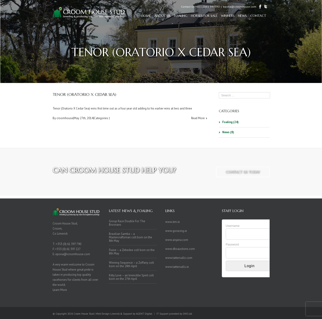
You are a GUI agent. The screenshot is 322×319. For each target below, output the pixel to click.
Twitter (261, 313)
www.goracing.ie (176, 231)
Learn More (60, 290)
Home (146, 16)
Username (233, 225)
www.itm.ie (172, 222)
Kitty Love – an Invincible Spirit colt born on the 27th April (131, 277)
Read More (198, 118)
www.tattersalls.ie (177, 267)
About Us (162, 16)
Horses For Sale (204, 16)
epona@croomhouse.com (239, 6)
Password (232, 244)
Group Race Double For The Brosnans (127, 223)
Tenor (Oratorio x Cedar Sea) (84, 94)
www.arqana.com (176, 240)
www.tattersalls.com (178, 258)
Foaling (180, 16)
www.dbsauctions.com (180, 249)
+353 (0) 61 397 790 (68, 244)
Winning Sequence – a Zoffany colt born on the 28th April (131, 264)
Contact (258, 16)
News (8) (228, 132)
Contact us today (243, 172)
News (242, 16)
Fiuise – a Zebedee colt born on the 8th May (132, 251)
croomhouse (65, 118)
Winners (228, 16)
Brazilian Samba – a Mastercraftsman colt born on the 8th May (130, 237)
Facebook (269, 313)
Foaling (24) (230, 122)
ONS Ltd (187, 313)
